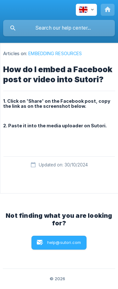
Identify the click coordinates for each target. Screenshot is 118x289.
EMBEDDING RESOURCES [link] (55, 53)
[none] (86, 10)
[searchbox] (59, 28)
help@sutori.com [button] (64, 242)
